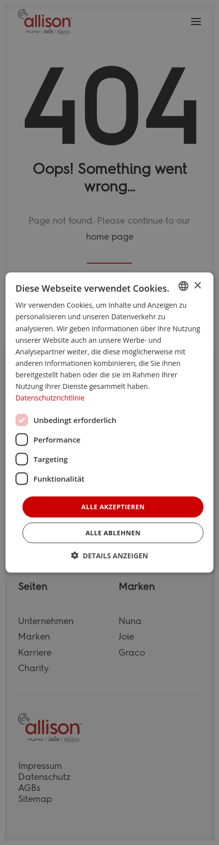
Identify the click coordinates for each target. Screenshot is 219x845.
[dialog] (110, 423)
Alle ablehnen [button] (113, 532)
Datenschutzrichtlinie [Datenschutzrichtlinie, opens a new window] (50, 397)
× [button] (197, 285)
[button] (109, 555)
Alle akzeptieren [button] (113, 506)
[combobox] (183, 286)
